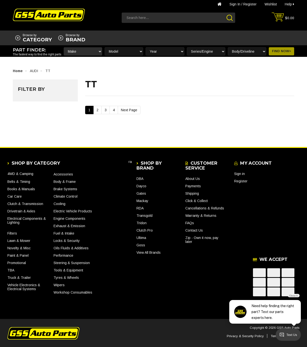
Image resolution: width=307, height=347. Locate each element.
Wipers (59, 285)
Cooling (59, 204)
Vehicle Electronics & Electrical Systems (23, 287)
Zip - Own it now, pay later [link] (201, 240)
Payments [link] (193, 186)
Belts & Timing (18, 182)
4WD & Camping (20, 174)
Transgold (144, 216)
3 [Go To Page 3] (106, 110)
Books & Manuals (21, 189)
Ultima (141, 238)
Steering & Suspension (72, 263)
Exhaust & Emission (69, 226)
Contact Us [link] (194, 230)
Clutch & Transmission (25, 204)
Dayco (141, 186)
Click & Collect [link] (196, 201)
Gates (141, 193)
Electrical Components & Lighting (26, 220)
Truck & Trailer (19, 278)
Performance (63, 255)
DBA (139, 179)
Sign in (235, 4)
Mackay (142, 201)
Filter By (31, 89)
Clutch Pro (144, 230)
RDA (140, 208)
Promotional (16, 263)
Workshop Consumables (73, 292)
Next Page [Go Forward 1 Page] (129, 110)
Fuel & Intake (64, 233)
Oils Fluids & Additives (71, 248)
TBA (10, 270)
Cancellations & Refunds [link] (204, 208)
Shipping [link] (192, 193)
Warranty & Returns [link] (200, 216)
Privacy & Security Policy (245, 336)
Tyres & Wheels (66, 278)
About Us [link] (192, 179)
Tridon (141, 223)
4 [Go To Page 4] (114, 110)
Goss (140, 245)
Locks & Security (67, 241)
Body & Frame (65, 182)
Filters (12, 233)
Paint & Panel (18, 255)
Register (250, 4)
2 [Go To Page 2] (97, 110)
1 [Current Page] (89, 110)
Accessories (63, 174)
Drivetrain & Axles (21, 211)
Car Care (14, 196)
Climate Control (65, 196)
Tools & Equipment (68, 270)
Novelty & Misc (19, 248)
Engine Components (69, 219)
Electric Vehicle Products (73, 211)
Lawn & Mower (18, 241)
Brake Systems (65, 189)
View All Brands (148, 252)
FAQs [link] (189, 223)
